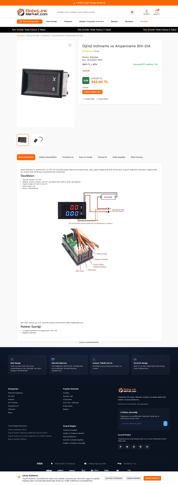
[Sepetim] (157, 12)
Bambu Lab (68, 396)
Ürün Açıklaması (26, 157)
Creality (66, 393)
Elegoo (66, 409)
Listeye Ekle (88, 99)
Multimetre (46, 35)
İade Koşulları (119, 157)
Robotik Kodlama (15, 393)
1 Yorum (96, 51)
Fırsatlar (144, 21)
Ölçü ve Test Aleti (33, 35)
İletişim (114, 21)
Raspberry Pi (13, 406)
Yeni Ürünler (51, 21)
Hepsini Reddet (134, 478)
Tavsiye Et (102, 157)
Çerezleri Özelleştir (113, 478)
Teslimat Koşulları (70, 430)
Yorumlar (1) (68, 157)
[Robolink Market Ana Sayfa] (144, 390)
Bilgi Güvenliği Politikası (17, 439)
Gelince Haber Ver (92, 92)
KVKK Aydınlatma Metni (17, 430)
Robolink (94, 57)
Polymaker (67, 399)
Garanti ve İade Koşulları (73, 440)
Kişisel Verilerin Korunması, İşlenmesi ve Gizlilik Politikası (30, 436)
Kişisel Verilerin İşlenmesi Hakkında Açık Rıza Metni (27, 433)
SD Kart (11, 396)
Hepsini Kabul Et (152, 478)
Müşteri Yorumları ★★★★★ (91, 21)
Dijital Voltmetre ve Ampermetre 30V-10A (68, 35)
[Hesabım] (146, 12)
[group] (46, 83)
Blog (10, 412)
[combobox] (94, 12)
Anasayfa (20, 35)
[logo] (32, 12)
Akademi (129, 21)
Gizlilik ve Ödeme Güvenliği (74, 443)
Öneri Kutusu (137, 157)
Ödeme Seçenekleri (48, 157)
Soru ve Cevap (85, 157)
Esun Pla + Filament (71, 402)
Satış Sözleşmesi (69, 436)
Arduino (11, 399)
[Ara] (132, 12)
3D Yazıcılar (13, 402)
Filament (68, 21)
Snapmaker (68, 406)
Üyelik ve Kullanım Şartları (73, 433)
